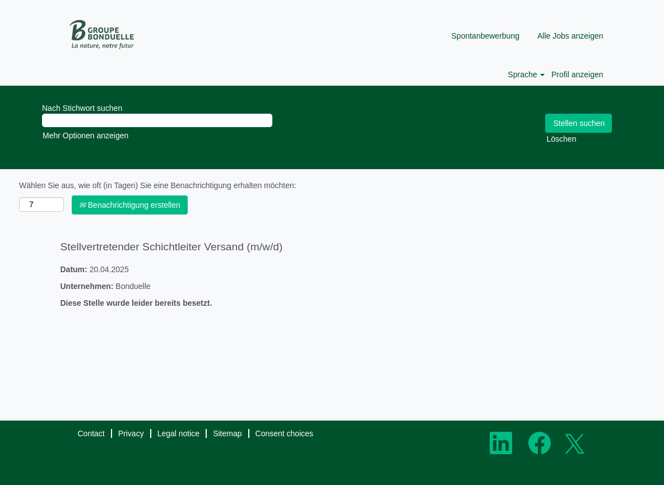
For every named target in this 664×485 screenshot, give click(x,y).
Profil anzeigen (577, 74)
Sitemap (227, 433)
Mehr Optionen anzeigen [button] (85, 135)
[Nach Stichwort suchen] (157, 120)
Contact (91, 433)
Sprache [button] (526, 74)
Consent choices (285, 433)
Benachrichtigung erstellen (129, 204)
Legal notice (178, 433)
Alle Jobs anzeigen (570, 35)
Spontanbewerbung (485, 35)
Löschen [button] (562, 138)
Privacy (131, 433)
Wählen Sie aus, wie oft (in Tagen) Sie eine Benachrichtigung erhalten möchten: (157, 185)
